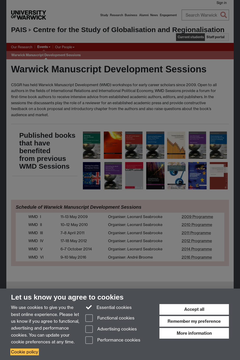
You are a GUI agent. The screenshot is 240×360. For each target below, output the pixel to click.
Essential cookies (108, 307)
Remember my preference (194, 321)
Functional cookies (110, 318)
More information (194, 333)
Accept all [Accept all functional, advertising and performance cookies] (194, 309)
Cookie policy (24, 352)
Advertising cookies (111, 329)
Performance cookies (112, 340)
